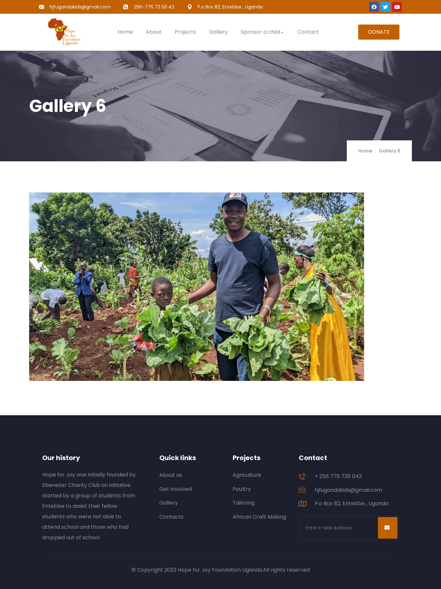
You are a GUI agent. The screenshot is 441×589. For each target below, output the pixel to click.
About (154, 32)
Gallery (218, 32)
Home (125, 32)
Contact (308, 32)
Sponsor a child (262, 32)
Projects (185, 32)
